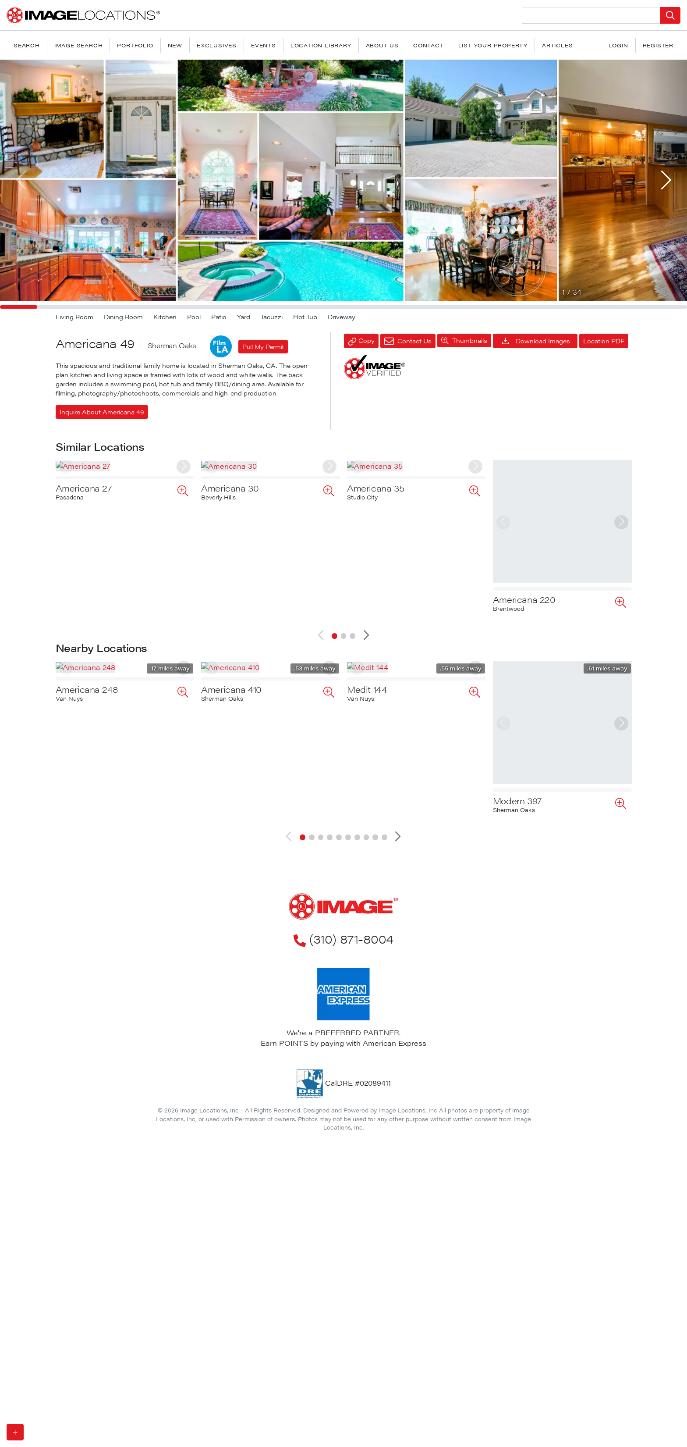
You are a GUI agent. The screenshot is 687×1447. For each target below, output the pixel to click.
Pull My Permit (263, 346)
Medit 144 (366, 793)
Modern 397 (517, 793)
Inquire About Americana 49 (102, 411)
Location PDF (603, 340)
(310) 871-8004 (343, 931)
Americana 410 (231, 793)
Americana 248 (87, 793)
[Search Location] (591, 15)
